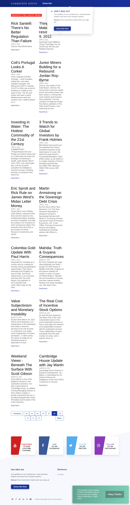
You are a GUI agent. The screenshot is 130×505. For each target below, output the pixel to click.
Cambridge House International (51, 499)
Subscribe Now (20, 487)
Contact (60, 474)
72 (39, 418)
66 (43, 413)
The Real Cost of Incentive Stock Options (51, 305)
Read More (15, 50)
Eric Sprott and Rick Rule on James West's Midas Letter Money (23, 197)
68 (54, 413)
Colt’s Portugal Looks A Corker (23, 66)
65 (38, 413)
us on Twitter (82, 446)
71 (33, 418)
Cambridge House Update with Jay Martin (51, 360)
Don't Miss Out (31, 475)
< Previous (17, 413)
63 (26, 413)
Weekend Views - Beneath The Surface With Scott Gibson (21, 365)
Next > (59, 418)
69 (60, 413)
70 (28, 418)
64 (32, 413)
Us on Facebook (54, 446)
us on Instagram (110, 446)
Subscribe (47, 3)
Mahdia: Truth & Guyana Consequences (51, 252)
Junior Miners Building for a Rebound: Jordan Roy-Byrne (50, 71)
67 (49, 413)
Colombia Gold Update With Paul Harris (23, 252)
